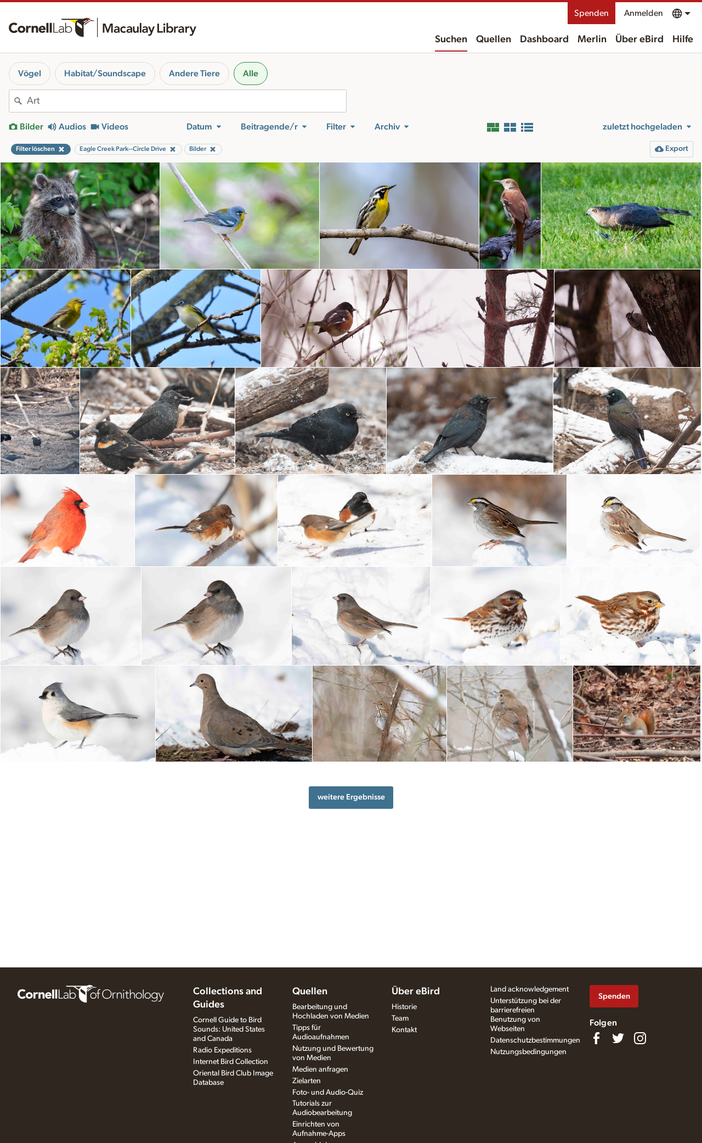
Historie (404, 1007)
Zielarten (306, 1081)
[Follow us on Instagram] (640, 1038)
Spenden (591, 13)
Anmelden (643, 13)
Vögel (29, 73)
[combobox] (186, 101)
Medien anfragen (320, 1069)
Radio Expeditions (222, 1050)
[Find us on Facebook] (596, 1038)
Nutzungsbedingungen (528, 1052)
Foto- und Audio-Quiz (327, 1092)
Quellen (493, 39)
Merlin (592, 39)
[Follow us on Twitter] (618, 1038)
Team (400, 1018)
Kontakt (404, 1030)
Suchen (451, 39)
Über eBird (639, 39)
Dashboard (544, 39)
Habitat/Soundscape (105, 73)
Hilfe (682, 39)
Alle (250, 73)
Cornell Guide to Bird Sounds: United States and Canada (229, 1029)
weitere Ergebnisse (351, 797)
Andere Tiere (194, 73)
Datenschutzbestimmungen (535, 1040)
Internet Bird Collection (230, 1062)
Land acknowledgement (529, 989)
